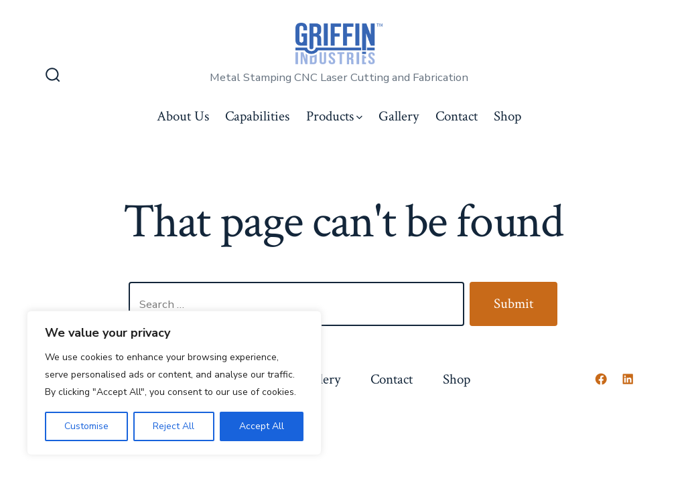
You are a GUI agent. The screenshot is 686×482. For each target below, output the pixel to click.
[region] (174, 383)
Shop (507, 116)
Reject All (173, 426)
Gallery (399, 116)
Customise (86, 426)
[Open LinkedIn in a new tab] (628, 379)
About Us (183, 116)
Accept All (261, 426)
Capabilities (257, 116)
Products (334, 116)
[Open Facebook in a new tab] (601, 379)
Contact (456, 116)
